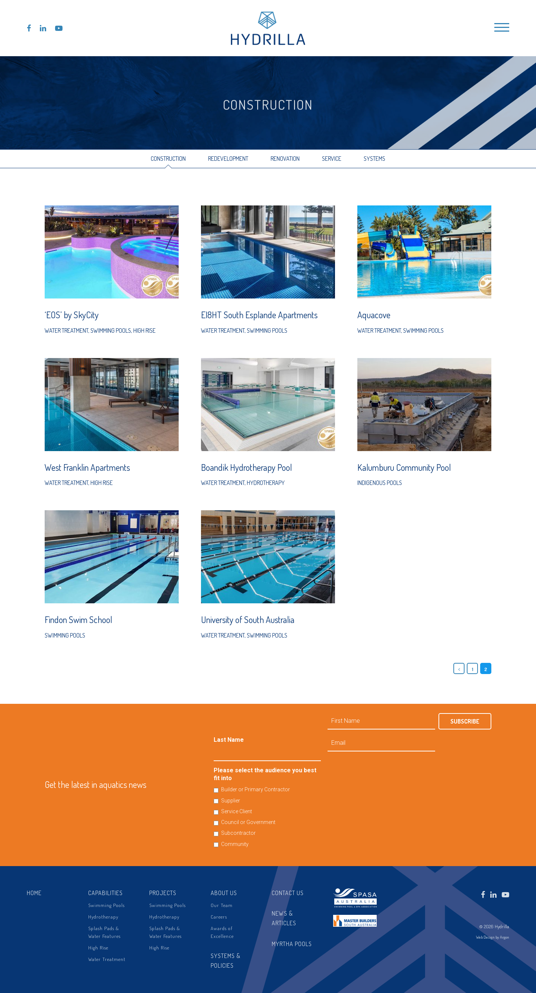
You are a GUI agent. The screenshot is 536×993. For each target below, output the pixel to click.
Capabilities (105, 893)
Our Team (222, 905)
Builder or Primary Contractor (255, 789)
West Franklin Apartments (87, 467)
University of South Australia (247, 619)
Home (34, 893)
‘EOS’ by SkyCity (72, 314)
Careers (219, 917)
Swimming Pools (110, 330)
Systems (374, 158)
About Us (224, 893)
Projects (162, 893)
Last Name (229, 739)
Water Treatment (66, 330)
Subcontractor (238, 833)
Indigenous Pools (379, 482)
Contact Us (288, 893)
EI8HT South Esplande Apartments (259, 314)
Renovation (285, 158)
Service (331, 158)
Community (235, 844)
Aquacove (373, 314)
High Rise (144, 330)
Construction (168, 158)
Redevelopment (228, 158)
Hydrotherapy (266, 482)
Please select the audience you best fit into (265, 774)
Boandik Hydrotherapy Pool (246, 467)
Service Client (236, 811)
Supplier (230, 801)
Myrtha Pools (292, 944)
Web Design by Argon (492, 937)
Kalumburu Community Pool (404, 467)
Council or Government (248, 822)
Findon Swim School (78, 619)
